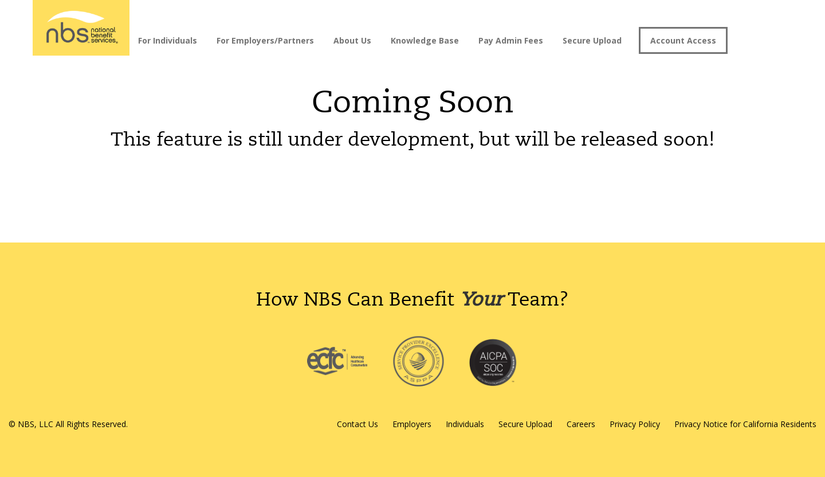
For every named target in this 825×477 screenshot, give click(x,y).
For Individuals (167, 40)
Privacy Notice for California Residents (745, 424)
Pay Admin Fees (510, 40)
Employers (411, 424)
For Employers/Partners (265, 40)
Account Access (683, 40)
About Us (352, 40)
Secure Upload (592, 40)
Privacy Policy (635, 424)
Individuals (465, 424)
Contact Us (357, 424)
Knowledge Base (425, 40)
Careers (581, 424)
